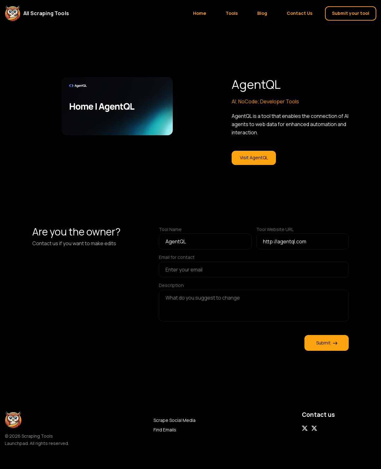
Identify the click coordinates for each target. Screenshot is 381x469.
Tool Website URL (275, 229)
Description (171, 285)
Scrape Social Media (174, 420)
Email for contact (177, 257)
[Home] (41, 13)
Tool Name (170, 229)
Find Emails (164, 430)
